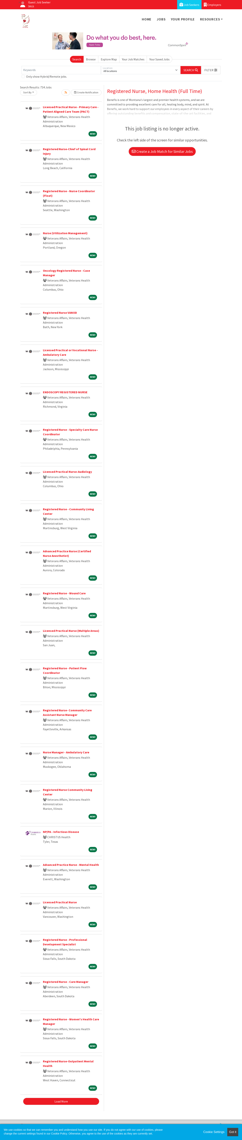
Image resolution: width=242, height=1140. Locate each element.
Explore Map (109, 59)
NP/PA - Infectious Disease (61, 832)
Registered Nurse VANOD (60, 312)
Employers (212, 4)
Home (146, 19)
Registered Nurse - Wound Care (64, 593)
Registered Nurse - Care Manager (65, 982)
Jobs (161, 19)
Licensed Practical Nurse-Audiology (67, 472)
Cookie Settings (213, 1132)
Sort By (27, 92)
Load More (61, 1101)
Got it (232, 1132)
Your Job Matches (133, 59)
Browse (91, 59)
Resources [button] (210, 19)
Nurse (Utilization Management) (65, 233)
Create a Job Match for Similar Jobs (162, 151)
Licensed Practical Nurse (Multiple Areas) (71, 631)
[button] (210, 70)
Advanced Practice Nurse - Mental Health (71, 865)
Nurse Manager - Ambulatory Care (66, 752)
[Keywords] (61, 70)
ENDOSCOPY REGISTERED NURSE (65, 392)
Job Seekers (189, 4)
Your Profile (183, 19)
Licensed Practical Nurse (60, 902)
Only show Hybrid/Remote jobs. (46, 76)
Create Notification (86, 92)
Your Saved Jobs (159, 59)
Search (76, 59)
